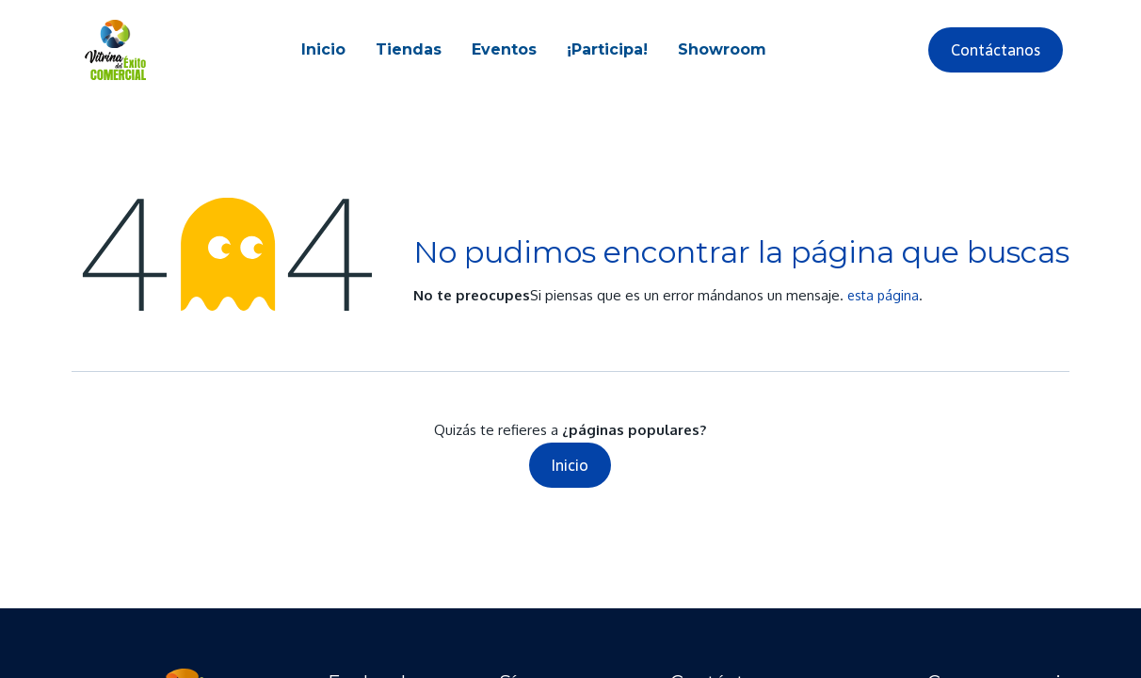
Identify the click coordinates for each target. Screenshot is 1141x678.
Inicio (570, 465)
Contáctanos (995, 50)
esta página (883, 295)
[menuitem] (323, 50)
